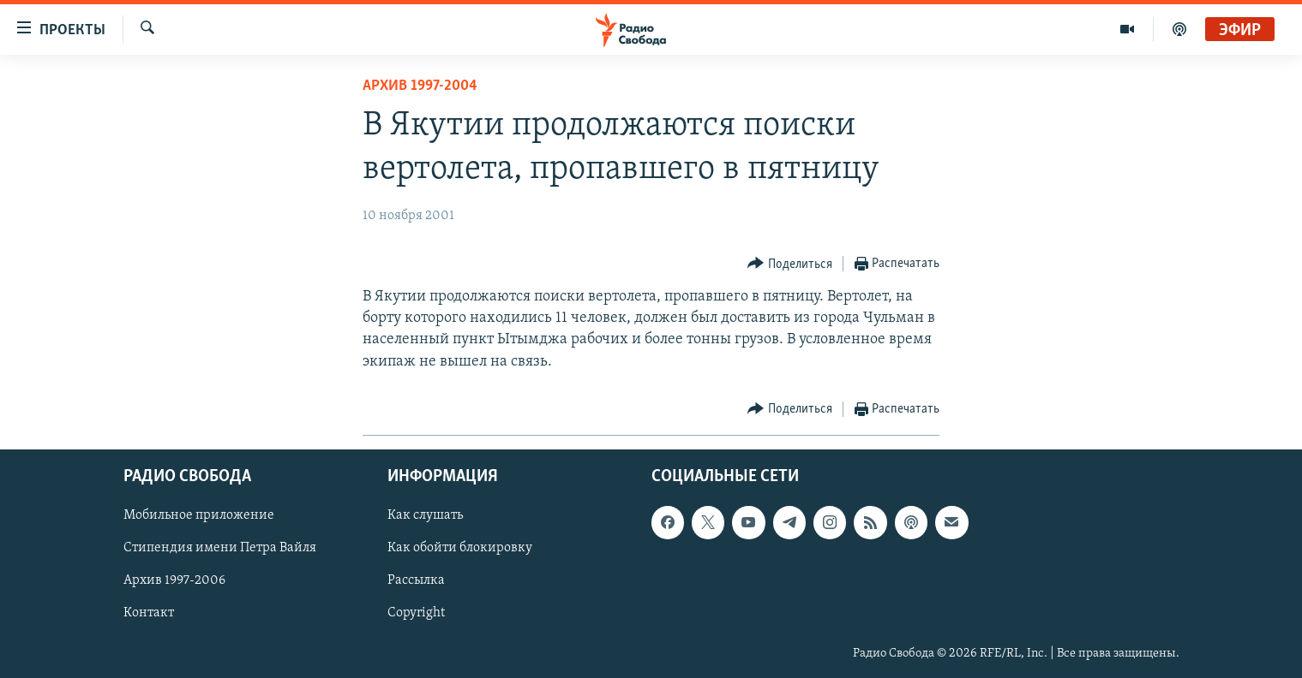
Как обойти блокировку (459, 548)
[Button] (789, 264)
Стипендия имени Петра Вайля (219, 548)
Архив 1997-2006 (174, 580)
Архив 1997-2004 (420, 86)
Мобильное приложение (198, 515)
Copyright (416, 613)
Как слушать (425, 515)
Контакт (148, 613)
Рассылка (416, 580)
